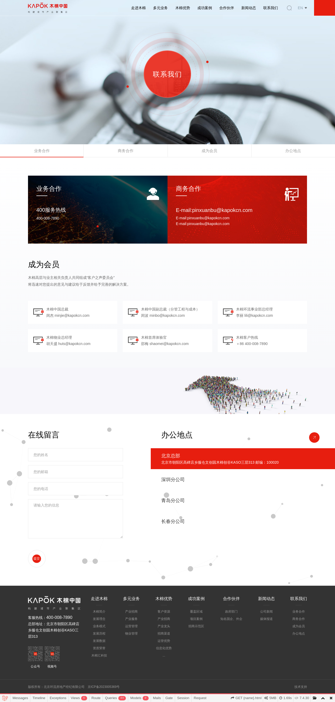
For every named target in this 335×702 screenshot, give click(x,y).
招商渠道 (164, 643)
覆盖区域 (196, 621)
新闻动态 (248, 8)
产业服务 (131, 628)
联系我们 (270, 8)
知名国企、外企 (231, 628)
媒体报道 (266, 628)
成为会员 (209, 152)
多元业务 (160, 8)
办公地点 (293, 152)
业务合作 (42, 152)
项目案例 (196, 628)
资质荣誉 (99, 658)
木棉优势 (182, 8)
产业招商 (131, 621)
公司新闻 (266, 621)
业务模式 (99, 636)
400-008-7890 (59, 627)
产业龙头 (164, 636)
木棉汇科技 (99, 665)
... (164, 665)
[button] (98, 227)
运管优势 (164, 650)
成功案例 (204, 8)
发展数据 (99, 650)
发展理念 (99, 628)
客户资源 (164, 621)
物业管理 (131, 643)
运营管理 (131, 636)
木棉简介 (99, 621)
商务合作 (125, 152)
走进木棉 (138, 8)
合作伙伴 (226, 8)
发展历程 (99, 643)
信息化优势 (164, 658)
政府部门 (231, 621)
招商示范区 (196, 636)
